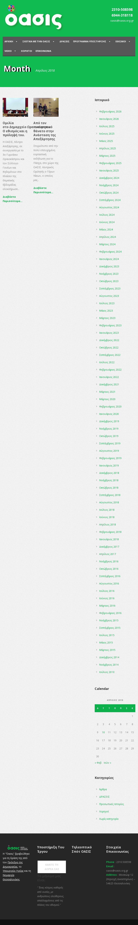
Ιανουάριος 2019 (109, 465)
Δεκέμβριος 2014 (109, 657)
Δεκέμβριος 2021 (109, 384)
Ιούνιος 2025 (106, 133)
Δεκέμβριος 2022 (109, 340)
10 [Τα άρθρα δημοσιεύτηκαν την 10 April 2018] (103, 732)
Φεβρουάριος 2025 (110, 163)
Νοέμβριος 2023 (108, 273)
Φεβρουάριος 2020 (110, 406)
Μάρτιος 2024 (107, 244)
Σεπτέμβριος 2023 (109, 288)
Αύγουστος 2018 (109, 502)
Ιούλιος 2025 (106, 126)
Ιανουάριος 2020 (109, 414)
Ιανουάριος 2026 (109, 119)
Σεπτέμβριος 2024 (109, 200)
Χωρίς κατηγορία (108, 818)
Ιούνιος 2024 (106, 222)
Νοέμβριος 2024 (108, 185)
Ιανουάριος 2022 (109, 377)
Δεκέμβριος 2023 (109, 266)
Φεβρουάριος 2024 (110, 251)
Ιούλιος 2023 (106, 303)
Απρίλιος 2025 (107, 148)
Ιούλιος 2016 (106, 591)
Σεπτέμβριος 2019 (109, 443)
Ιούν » (107, 762)
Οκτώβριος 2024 (108, 192)
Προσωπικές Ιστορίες (111, 804)
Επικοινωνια (43, 51)
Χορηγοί (104, 811)
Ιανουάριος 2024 (109, 259)
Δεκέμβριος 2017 (109, 546)
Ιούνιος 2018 (106, 517)
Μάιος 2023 (106, 310)
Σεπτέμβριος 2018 (109, 495)
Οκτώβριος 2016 (108, 568)
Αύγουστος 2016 (109, 583)
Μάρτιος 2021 (107, 391)
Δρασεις (64, 41)
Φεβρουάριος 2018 (110, 532)
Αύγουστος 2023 (109, 296)
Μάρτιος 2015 (107, 650)
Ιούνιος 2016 (106, 598)
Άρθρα (103, 789)
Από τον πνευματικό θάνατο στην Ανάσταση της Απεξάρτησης (44, 131)
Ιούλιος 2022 (106, 362)
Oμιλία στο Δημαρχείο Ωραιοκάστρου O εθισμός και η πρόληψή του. (26, 129)
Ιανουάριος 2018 (109, 539)
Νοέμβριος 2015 (108, 620)
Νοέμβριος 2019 (108, 428)
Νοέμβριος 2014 (108, 664)
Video (8, 51)
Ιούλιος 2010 (106, 672)
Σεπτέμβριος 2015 (109, 627)
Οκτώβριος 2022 (108, 347)
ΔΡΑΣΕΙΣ (104, 796)
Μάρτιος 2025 (107, 155)
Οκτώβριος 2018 (108, 487)
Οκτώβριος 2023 (108, 281)
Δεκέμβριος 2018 (109, 473)
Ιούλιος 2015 (106, 635)
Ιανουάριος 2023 (109, 332)
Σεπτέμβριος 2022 (109, 355)
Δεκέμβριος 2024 (109, 178)
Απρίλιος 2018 (107, 524)
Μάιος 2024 (106, 229)
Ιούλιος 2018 (106, 509)
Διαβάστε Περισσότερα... (12, 199)
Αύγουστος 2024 (109, 207)
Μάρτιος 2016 (107, 605)
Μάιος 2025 (106, 141)
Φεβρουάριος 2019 (110, 458)
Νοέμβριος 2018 (108, 480)
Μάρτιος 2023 (107, 318)
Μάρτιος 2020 (107, 399)
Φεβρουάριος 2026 (110, 111)
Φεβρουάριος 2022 (110, 369)
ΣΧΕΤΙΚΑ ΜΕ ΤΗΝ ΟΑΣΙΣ (36, 41)
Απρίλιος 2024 (107, 237)
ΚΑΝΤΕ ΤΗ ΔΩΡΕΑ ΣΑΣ (52, 867)
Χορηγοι (26, 51)
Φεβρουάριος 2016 (110, 613)
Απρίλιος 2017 (107, 554)
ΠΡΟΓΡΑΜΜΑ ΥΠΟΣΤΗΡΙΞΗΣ (89, 41)
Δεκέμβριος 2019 (109, 421)
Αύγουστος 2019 (109, 450)
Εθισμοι (121, 41)
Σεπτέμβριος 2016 (109, 576)
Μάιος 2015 (106, 642)
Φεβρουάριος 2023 (110, 325)
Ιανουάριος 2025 (109, 170)
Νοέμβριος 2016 (108, 561)
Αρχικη (8, 41)
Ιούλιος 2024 (106, 214)
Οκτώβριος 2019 (108, 436)
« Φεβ (98, 762)
